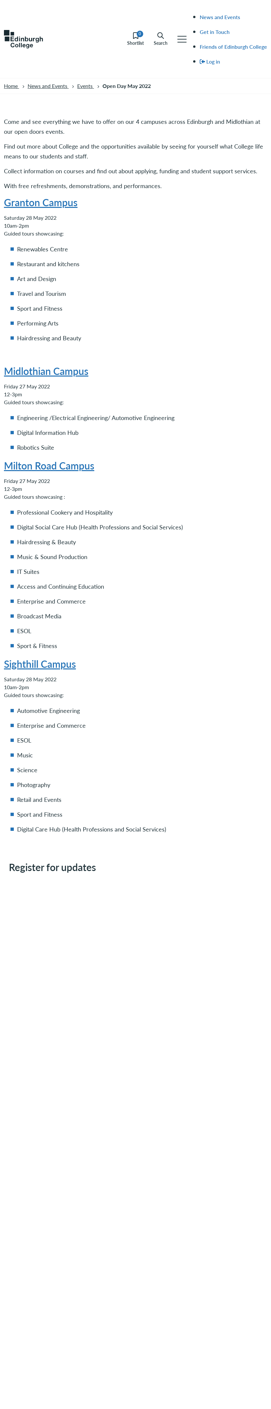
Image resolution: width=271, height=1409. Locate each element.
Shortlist (135, 39)
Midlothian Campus (46, 371)
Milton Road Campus (49, 465)
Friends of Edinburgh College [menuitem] (233, 46)
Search (161, 39)
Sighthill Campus (40, 664)
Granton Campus (41, 202)
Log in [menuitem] (210, 61)
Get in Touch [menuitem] (215, 32)
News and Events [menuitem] (220, 17)
